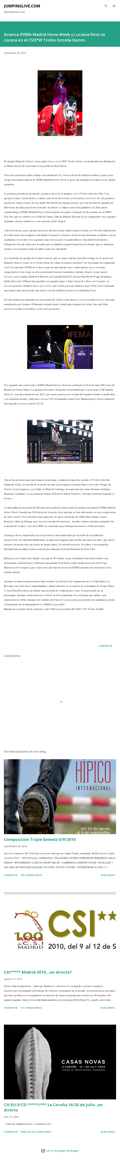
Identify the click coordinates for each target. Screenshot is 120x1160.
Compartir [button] (105, 645)
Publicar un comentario (35, 1131)
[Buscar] (106, 6)
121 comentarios (31, 1007)
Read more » (108, 875)
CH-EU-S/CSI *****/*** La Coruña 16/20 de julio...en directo (53, 1107)
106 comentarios (31, 875)
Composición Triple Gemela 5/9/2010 (40, 839)
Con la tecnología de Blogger (60, 1150)
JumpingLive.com (22, 6)
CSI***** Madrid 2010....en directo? (38, 972)
